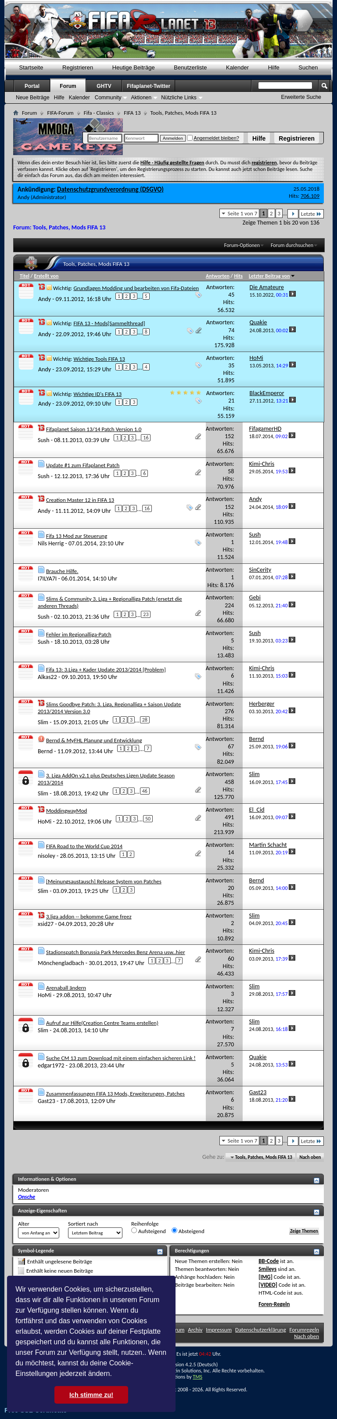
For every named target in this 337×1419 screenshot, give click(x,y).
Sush (44, 440)
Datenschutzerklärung (260, 1329)
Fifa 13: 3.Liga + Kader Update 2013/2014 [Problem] (106, 669)
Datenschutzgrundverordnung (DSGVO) (110, 189)
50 (148, 819)
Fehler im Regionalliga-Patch (78, 634)
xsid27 (46, 924)
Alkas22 (47, 677)
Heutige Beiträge (133, 67)
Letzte (311, 213)
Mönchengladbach (61, 963)
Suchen (308, 67)
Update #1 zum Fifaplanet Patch (82, 465)
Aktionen (141, 97)
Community (108, 97)
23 (145, 614)
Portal (32, 86)
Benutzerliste (190, 67)
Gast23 (46, 1101)
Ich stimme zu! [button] (91, 1394)
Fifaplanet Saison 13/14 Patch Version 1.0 (93, 429)
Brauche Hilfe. (62, 571)
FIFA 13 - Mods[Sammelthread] (109, 323)
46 (144, 791)
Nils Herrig (51, 543)
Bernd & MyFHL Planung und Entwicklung (94, 740)
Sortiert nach (83, 1223)
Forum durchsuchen (292, 245)
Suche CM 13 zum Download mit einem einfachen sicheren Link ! (121, 1058)
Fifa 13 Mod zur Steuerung (76, 536)
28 (144, 720)
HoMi (44, 821)
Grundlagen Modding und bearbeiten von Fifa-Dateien (136, 288)
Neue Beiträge (33, 97)
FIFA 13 (132, 112)
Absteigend (188, 1230)
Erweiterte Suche (301, 97)
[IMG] (265, 1277)
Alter (23, 1223)
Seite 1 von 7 (243, 213)
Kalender (237, 67)
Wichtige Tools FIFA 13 (99, 359)
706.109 (310, 195)
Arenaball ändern (66, 987)
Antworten (217, 276)
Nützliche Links (179, 97)
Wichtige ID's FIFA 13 (97, 394)
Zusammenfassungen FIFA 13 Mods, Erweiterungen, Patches (115, 1093)
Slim (43, 722)
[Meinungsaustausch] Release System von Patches (103, 881)
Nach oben (310, 1157)
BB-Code (268, 1261)
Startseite (31, 67)
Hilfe (258, 138)
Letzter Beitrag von (272, 276)
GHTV (104, 86)
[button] (115, 1374)
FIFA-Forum (60, 112)
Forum (68, 86)
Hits (238, 276)
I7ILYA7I (47, 578)
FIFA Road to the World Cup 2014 (84, 846)
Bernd (45, 751)
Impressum (219, 1329)
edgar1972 (51, 1065)
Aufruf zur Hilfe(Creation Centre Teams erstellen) (102, 1023)
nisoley (46, 855)
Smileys (267, 1269)
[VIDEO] (267, 1284)
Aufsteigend (148, 1230)
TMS (197, 1377)
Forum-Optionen (242, 245)
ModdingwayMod (66, 810)
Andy (23, 197)
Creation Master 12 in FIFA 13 (80, 500)
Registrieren (297, 138)
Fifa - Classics (99, 112)
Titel (24, 276)
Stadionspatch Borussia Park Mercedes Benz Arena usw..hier (115, 952)
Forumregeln (304, 1329)
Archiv (195, 1329)
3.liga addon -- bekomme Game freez (89, 916)
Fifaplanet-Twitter (148, 86)
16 (145, 438)
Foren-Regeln (274, 1304)
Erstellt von (46, 276)
